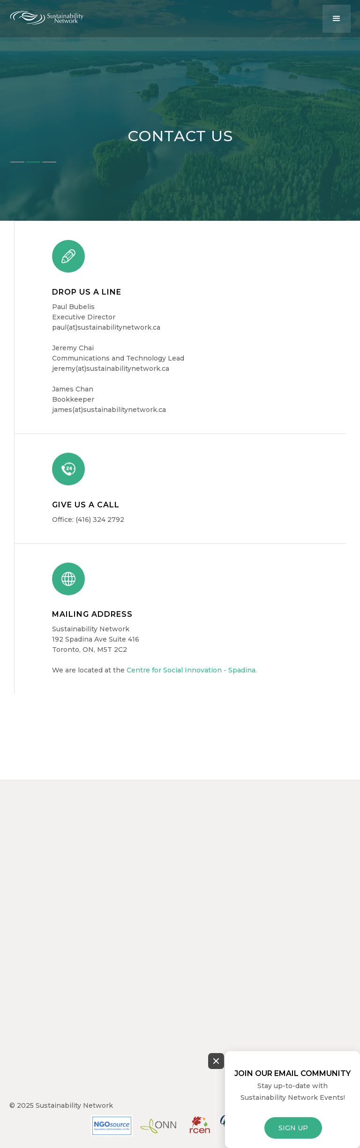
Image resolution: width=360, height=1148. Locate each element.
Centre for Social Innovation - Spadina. (192, 670)
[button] (336, 19)
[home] (53, 15)
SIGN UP (293, 1128)
